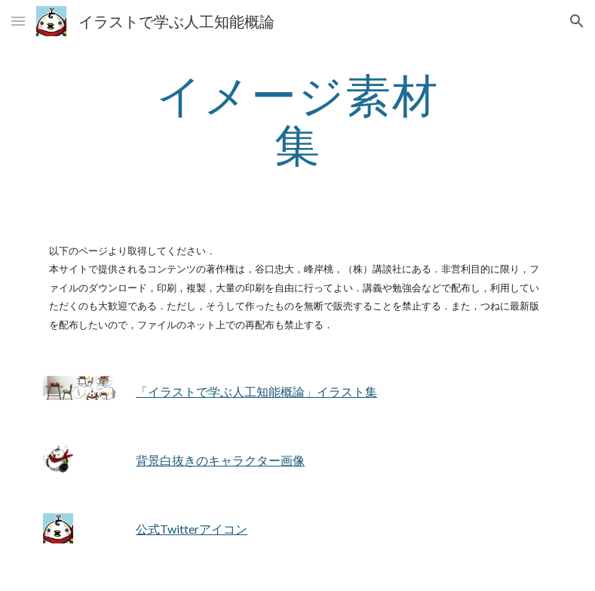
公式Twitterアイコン (191, 529)
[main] (297, 119)
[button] (18, 21)
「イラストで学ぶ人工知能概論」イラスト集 (256, 391)
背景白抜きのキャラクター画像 (220, 460)
